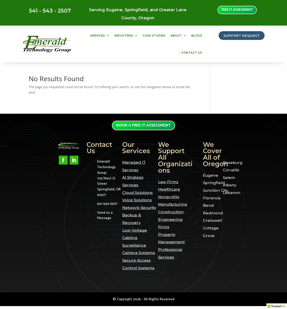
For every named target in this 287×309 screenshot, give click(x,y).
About (176, 35)
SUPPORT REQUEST (239, 36)
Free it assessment (237, 10)
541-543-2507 (107, 207)
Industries (123, 35)
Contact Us (191, 52)
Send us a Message (105, 218)
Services (97, 35)
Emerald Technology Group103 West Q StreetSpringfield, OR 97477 (109, 181)
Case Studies (154, 35)
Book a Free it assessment (143, 127)
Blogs (196, 35)
